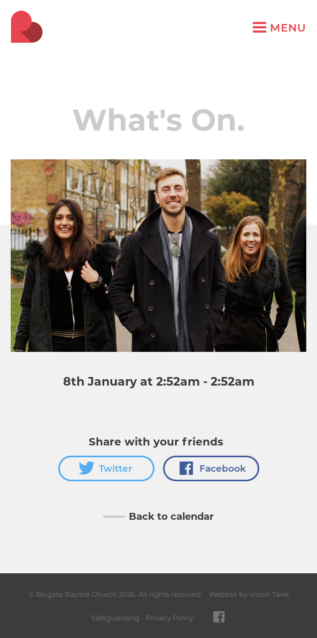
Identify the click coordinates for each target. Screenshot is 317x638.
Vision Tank (269, 594)
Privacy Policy (170, 617)
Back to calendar (171, 516)
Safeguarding (115, 617)
